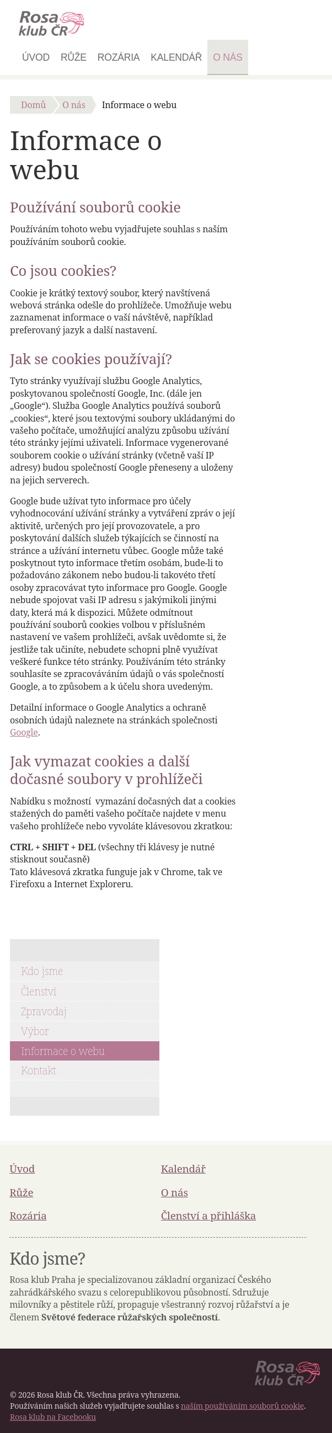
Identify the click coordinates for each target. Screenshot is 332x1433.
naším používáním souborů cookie (242, 1405)
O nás (228, 57)
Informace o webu (63, 1050)
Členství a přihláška (208, 1215)
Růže (74, 57)
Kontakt (38, 1070)
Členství (38, 991)
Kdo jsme (42, 970)
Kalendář (176, 57)
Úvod (36, 57)
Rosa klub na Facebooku (53, 1416)
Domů (33, 105)
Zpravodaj (44, 1011)
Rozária (119, 57)
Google (24, 732)
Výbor (35, 1031)
